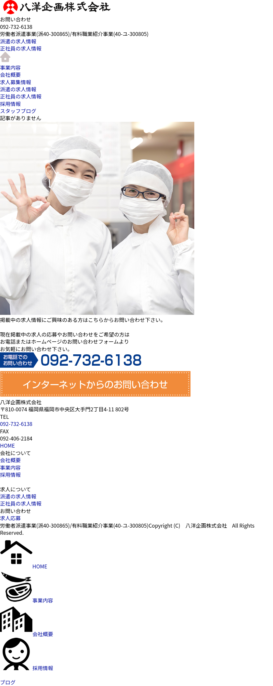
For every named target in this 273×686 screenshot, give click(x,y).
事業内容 (10, 67)
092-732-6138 (16, 424)
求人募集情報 (15, 82)
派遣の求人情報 (18, 41)
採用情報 (10, 104)
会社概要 (10, 74)
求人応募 (10, 518)
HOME (7, 445)
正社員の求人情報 (20, 48)
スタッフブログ (18, 111)
